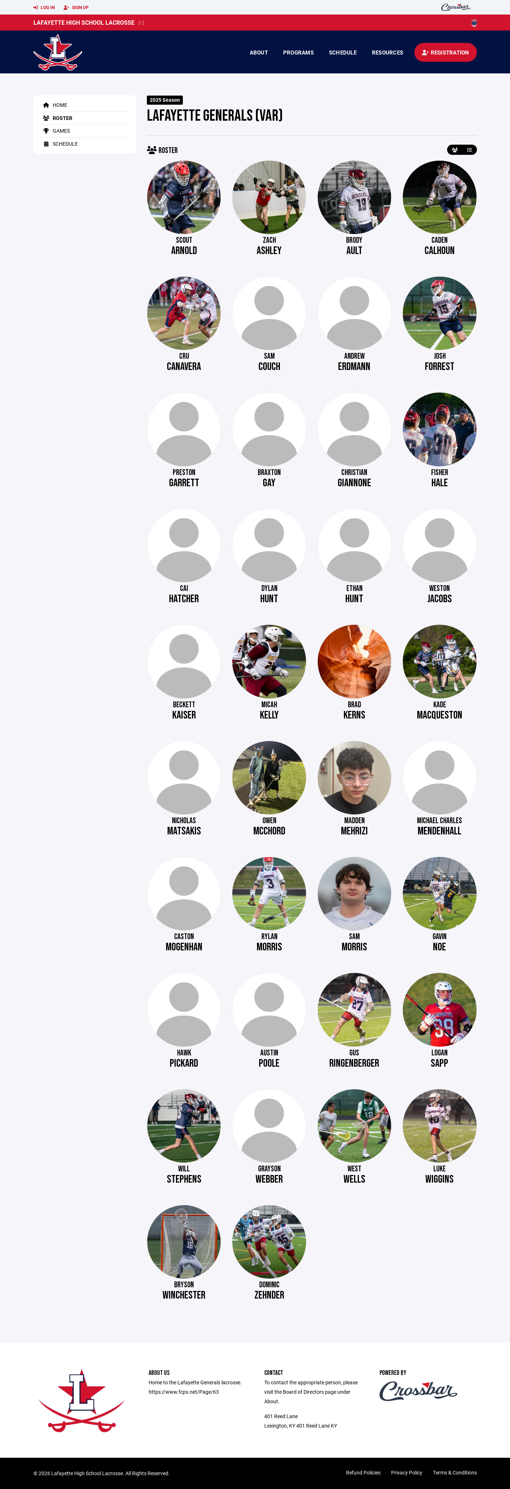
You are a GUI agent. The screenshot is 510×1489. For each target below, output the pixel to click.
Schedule (343, 52)
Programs (298, 52)
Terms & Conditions (455, 1472)
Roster (56, 117)
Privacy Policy (406, 1472)
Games (55, 130)
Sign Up (76, 7)
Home (54, 104)
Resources (387, 52)
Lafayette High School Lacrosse (83, 22)
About (259, 52)
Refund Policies (363, 1472)
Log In (44, 7)
